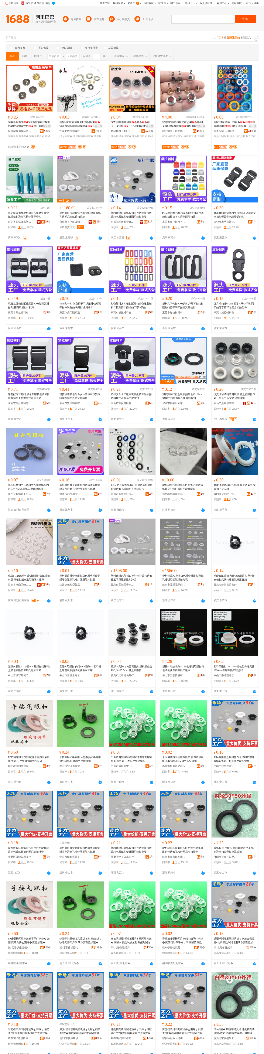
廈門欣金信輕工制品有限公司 (225, 493)
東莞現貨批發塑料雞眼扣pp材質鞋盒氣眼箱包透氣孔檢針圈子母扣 (28, 214)
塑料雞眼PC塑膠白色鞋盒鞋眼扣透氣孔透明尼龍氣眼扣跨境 (80, 214)
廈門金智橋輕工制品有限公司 (19, 493)
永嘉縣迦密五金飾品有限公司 (122, 221)
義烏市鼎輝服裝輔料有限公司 (225, 403)
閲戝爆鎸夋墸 (36, 136)
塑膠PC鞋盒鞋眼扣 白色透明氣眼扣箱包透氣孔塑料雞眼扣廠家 (183, 668)
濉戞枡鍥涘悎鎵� (121, 136)
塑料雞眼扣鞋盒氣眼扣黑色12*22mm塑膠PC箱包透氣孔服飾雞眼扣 (182, 396)
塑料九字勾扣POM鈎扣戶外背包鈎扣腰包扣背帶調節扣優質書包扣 (182, 305)
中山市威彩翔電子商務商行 (19, 675)
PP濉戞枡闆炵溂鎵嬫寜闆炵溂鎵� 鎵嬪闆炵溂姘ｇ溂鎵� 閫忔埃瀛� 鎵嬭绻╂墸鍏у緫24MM (29, 940)
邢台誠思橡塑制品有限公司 (174, 493)
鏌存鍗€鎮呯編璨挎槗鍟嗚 (122, 1038)
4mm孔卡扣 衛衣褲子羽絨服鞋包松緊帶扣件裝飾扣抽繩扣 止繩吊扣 (80, 305)
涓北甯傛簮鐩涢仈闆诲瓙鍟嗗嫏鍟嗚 (225, 947)
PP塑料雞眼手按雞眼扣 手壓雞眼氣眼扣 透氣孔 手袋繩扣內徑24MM (29, 759)
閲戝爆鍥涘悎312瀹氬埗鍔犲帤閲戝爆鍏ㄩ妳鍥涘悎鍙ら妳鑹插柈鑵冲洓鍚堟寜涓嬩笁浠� (29, 124)
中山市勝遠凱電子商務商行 (225, 675)
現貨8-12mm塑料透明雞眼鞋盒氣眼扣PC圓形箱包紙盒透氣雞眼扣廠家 (29, 577)
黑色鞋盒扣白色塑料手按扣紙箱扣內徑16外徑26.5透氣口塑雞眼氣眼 (28, 487)
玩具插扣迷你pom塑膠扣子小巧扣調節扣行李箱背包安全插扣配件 (234, 305)
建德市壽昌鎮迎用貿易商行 (174, 856)
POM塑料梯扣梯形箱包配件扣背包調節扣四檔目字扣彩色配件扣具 (182, 214)
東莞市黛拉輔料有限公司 (174, 221)
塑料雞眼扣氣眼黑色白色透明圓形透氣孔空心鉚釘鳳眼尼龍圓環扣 (182, 487)
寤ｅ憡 (47, 126)
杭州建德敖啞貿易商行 (71, 584)
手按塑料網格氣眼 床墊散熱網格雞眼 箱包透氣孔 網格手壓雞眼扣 (80, 759)
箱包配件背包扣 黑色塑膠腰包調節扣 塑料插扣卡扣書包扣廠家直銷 (28, 396)
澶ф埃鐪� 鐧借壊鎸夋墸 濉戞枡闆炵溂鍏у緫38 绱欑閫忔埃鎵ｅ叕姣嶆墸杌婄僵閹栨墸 (234, 1031)
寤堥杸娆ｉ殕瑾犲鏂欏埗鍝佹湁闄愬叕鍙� (225, 131)
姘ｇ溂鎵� (65, 136)
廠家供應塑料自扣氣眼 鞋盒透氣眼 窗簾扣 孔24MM (235, 487)
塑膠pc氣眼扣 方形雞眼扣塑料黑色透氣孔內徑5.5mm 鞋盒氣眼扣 (131, 668)
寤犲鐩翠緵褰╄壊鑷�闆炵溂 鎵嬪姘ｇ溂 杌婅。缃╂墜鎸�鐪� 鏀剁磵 (234, 124)
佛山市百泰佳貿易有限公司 (225, 856)
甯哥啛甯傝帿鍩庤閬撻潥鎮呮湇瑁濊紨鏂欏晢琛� (19, 131)
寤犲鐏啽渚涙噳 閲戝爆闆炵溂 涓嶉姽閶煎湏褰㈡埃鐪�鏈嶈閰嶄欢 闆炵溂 (80, 124)
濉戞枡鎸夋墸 (139, 136)
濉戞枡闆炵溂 (221, 136)
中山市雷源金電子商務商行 (71, 675)
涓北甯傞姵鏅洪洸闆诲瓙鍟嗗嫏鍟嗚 (71, 1038)
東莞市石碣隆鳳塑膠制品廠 (19, 221)
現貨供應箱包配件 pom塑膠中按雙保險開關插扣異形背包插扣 (79, 396)
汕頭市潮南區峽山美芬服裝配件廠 (19, 584)
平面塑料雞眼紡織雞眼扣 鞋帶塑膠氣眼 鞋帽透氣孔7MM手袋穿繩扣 (131, 759)
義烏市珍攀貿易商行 (225, 584)
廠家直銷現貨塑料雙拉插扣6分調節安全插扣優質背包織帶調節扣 (235, 214)
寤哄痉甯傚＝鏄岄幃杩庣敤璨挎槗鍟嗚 (174, 1038)
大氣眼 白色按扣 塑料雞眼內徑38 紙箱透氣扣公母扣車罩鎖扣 (234, 849)
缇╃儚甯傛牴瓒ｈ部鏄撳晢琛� (174, 947)
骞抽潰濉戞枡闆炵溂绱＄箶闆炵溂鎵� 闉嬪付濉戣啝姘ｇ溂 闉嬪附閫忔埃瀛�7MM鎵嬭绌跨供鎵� (132, 940)
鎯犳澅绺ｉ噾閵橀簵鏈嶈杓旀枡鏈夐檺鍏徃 (174, 131)
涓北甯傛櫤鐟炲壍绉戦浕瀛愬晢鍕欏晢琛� (71, 947)
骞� (47, 130)
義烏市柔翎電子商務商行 (122, 584)
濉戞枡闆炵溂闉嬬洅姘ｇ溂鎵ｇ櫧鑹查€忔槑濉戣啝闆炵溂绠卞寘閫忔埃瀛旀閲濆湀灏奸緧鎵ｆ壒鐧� (235, 940)
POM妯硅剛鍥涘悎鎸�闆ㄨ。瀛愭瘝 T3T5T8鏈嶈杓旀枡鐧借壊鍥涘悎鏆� (131, 124)
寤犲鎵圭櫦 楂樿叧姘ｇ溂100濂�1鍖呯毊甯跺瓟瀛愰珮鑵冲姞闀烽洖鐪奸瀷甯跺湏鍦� (183, 124)
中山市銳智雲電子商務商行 (71, 856)
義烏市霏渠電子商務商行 (174, 584)
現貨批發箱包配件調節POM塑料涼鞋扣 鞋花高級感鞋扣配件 (28, 305)
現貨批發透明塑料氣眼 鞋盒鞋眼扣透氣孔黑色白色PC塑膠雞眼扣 (234, 396)
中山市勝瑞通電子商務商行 (122, 766)
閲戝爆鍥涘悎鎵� (18, 136)
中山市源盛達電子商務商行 (225, 766)
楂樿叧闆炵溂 (170, 136)
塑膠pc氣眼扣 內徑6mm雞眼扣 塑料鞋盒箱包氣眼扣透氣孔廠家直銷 (235, 577)
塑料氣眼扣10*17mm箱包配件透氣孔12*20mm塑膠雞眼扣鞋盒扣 (235, 668)
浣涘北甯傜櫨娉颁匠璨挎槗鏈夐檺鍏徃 (225, 1038)
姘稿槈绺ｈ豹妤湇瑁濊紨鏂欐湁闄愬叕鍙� (122, 131)
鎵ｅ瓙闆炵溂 (185, 136)
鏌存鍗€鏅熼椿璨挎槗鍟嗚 (19, 1038)
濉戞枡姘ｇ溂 (237, 136)
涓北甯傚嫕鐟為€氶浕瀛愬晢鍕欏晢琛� (122, 947)
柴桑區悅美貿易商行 (122, 856)
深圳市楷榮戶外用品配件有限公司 (174, 403)
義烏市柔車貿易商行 (122, 675)
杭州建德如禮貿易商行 (19, 766)
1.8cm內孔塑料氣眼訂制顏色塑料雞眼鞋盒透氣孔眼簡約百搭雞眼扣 (132, 487)
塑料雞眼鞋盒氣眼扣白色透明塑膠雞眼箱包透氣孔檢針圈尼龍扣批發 (131, 214)
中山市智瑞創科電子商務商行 (71, 766)
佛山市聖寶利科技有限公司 (122, 493)
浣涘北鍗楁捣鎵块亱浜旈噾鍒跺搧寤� (71, 131)
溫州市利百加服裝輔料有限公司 (71, 493)
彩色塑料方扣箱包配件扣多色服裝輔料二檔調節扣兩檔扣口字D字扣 (131, 305)
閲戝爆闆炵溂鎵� (83, 136)
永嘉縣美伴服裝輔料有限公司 (71, 221)
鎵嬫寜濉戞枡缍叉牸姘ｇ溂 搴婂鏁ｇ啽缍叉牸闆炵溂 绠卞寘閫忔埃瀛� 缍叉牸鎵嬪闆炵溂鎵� (80, 940)
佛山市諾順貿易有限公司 (174, 675)
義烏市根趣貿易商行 (173, 766)
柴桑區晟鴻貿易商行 (19, 856)
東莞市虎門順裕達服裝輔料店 (225, 221)
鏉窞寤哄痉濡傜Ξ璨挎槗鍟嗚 (19, 947)
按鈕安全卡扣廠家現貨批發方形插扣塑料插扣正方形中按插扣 (131, 396)
